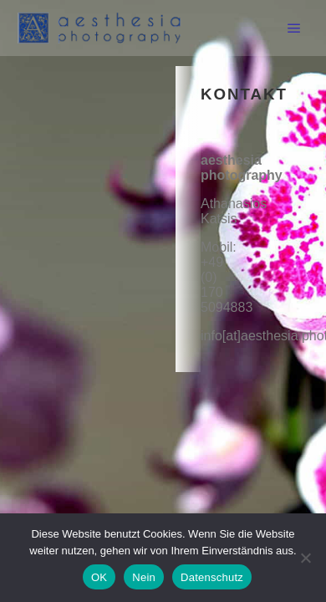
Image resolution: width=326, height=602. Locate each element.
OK (99, 577)
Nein (143, 577)
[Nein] (305, 557)
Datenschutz (212, 577)
